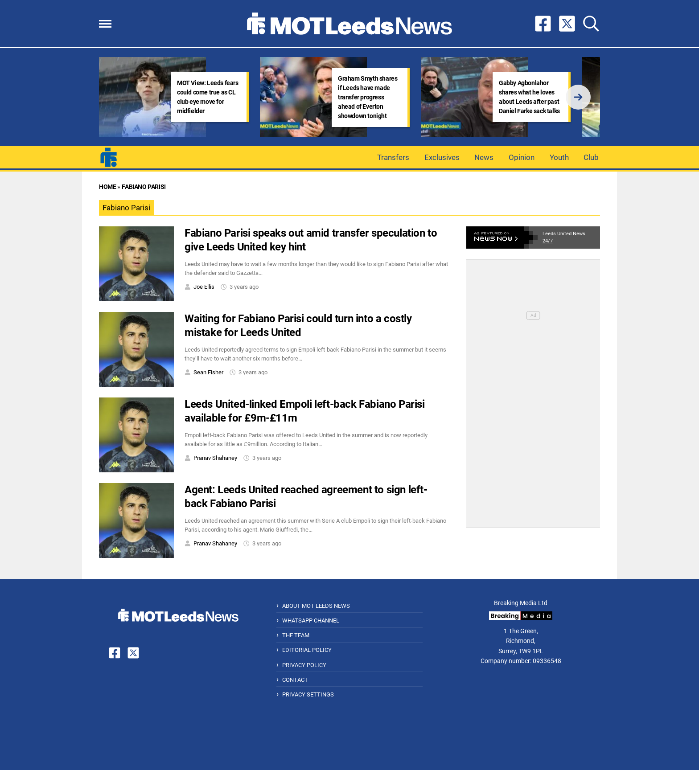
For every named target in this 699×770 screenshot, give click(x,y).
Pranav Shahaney (215, 458)
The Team (295, 635)
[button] (105, 24)
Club (591, 157)
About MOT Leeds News (316, 605)
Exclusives (442, 157)
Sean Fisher (208, 372)
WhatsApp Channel (310, 620)
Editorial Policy (307, 650)
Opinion (522, 157)
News (483, 157)
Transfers (393, 157)
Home (107, 187)
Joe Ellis (203, 287)
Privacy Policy (304, 665)
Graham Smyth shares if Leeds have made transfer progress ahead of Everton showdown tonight (367, 97)
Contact (295, 679)
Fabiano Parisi (143, 187)
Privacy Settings (308, 694)
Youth (559, 157)
